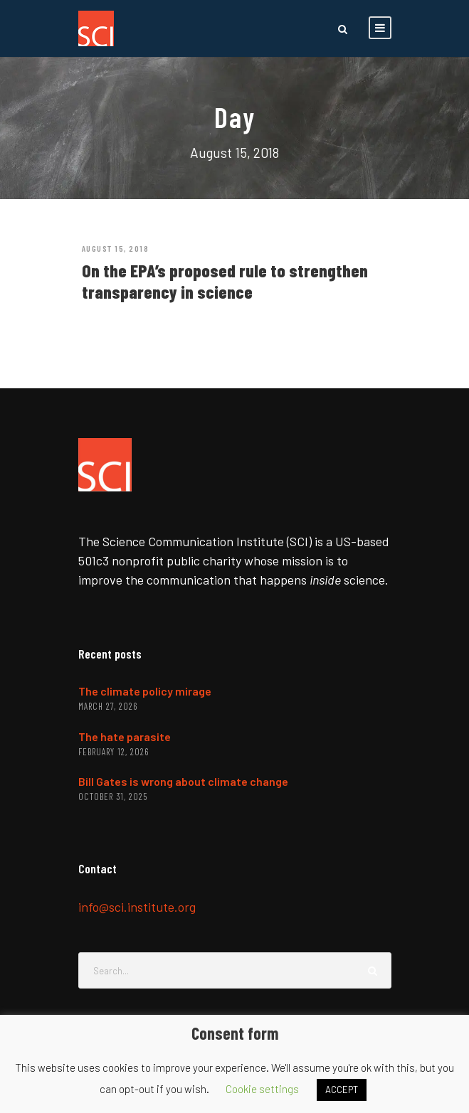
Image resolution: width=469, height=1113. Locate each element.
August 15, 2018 (115, 248)
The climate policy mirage (144, 691)
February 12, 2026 (113, 751)
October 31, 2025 (112, 796)
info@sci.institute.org (137, 907)
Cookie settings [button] (262, 1088)
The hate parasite (124, 736)
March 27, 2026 (107, 706)
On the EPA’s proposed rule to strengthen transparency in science (225, 281)
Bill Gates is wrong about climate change (183, 781)
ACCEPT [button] (341, 1089)
